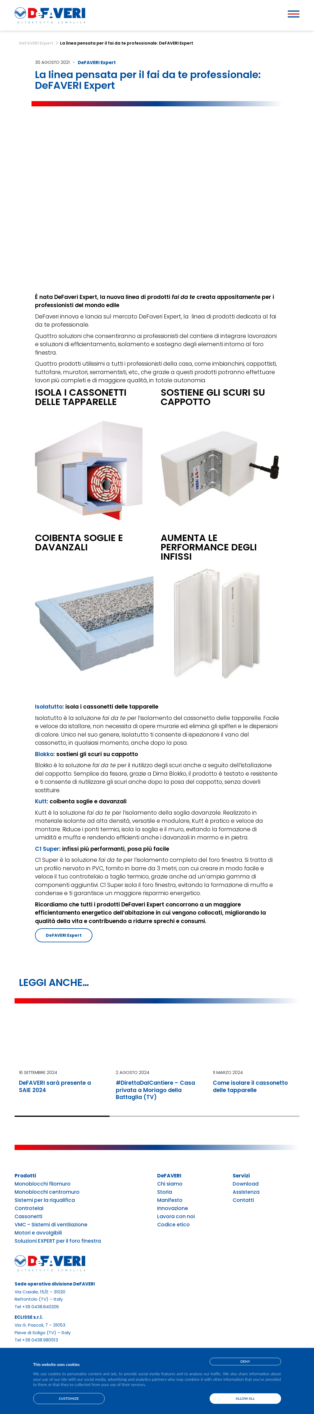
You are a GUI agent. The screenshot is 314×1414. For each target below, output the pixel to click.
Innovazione (172, 1208)
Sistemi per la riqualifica (45, 1200)
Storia (164, 1192)
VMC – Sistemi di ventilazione (51, 1224)
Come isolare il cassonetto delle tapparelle (250, 1086)
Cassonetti (28, 1216)
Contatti (243, 1200)
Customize (69, 1398)
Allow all (245, 1398)
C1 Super (47, 849)
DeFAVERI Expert (97, 62)
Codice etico (173, 1224)
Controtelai (29, 1208)
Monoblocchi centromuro (47, 1192)
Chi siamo (170, 1183)
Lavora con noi (176, 1216)
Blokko (44, 754)
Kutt (41, 801)
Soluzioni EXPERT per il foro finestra (58, 1241)
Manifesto (170, 1200)
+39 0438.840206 (40, 1307)
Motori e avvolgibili (38, 1232)
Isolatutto (48, 707)
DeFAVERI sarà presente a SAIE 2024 (55, 1086)
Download (246, 1183)
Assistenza (246, 1192)
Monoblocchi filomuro (43, 1183)
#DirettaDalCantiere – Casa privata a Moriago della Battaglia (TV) (155, 1090)
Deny (245, 1361)
